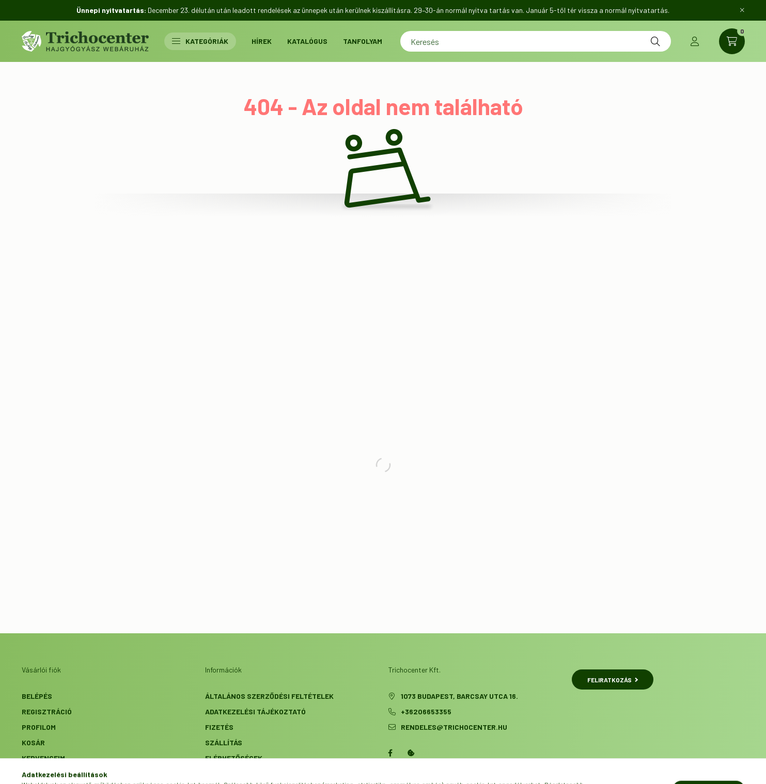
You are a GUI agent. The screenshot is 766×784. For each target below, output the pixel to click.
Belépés (37, 696)
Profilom (39, 727)
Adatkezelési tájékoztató (255, 711)
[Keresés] (535, 41)
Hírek (262, 41)
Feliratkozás (612, 679)
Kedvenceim (43, 758)
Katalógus (307, 41)
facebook (390, 753)
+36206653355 (426, 711)
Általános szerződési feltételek (269, 696)
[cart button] (732, 41)
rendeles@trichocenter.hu (454, 727)
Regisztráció (47, 711)
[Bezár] (742, 10)
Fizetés (219, 727)
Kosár (33, 742)
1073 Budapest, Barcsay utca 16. (459, 696)
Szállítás (223, 742)
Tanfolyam (362, 41)
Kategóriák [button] (200, 41)
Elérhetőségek (233, 758)
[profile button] (695, 41)
